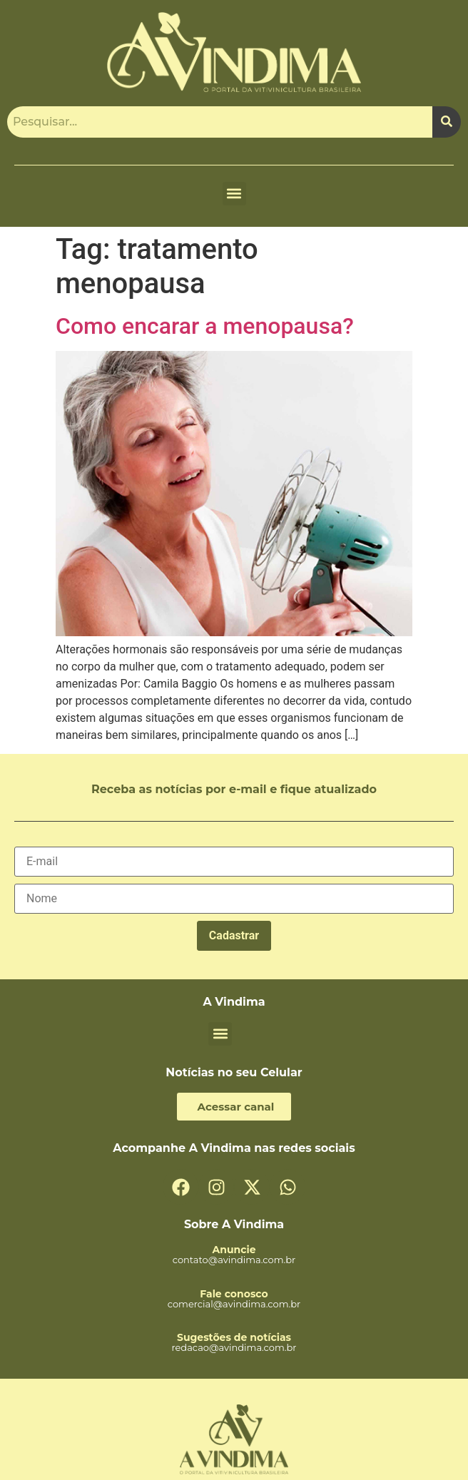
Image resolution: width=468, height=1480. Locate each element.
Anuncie (233, 1249)
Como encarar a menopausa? (205, 326)
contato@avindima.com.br (234, 1259)
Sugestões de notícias (234, 1337)
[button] (234, 193)
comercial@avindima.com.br (234, 1304)
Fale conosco (234, 1293)
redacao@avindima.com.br (233, 1347)
